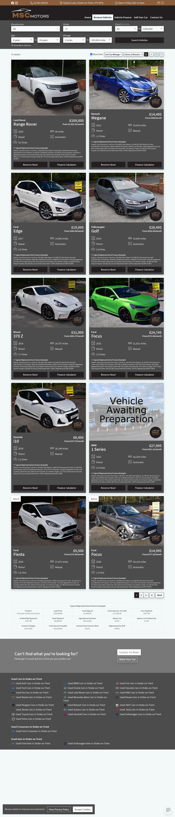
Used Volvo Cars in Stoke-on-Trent (33, 718)
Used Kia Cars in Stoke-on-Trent (32, 692)
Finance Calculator (66, 164)
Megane (98, 117)
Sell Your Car (141, 17)
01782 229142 (41, 2)
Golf (95, 231)
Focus (96, 336)
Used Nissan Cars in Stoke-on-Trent (138, 697)
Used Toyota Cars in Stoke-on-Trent (34, 714)
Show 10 (132, 54)
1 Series (98, 449)
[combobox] (35, 28)
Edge (18, 231)
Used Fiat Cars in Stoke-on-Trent (136, 683)
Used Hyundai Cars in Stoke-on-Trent (139, 687)
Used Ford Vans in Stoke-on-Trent (33, 743)
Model (66, 24)
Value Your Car (127, 659)
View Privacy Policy (59, 809)
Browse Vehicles (103, 17)
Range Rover (25, 124)
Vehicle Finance (123, 17)
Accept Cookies (83, 809)
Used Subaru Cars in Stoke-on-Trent (86, 709)
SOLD (16, 498)
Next (159, 595)
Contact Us (156, 17)
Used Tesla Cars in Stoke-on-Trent (137, 709)
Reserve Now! (30, 164)
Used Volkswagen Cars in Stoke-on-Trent (140, 714)
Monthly (125, 24)
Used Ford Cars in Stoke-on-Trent (33, 687)
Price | (122, 24)
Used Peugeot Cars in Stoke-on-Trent (35, 704)
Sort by (112, 54)
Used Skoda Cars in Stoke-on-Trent (34, 709)
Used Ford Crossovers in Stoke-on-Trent (36, 731)
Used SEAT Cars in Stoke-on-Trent (137, 704)
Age (13, 35)
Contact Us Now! (129, 652)
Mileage (67, 35)
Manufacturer (17, 24)
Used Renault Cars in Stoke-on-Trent (86, 704)
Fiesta (19, 554)
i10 (16, 441)
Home (88, 17)
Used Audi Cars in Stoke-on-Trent (33, 683)
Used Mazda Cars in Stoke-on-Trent (34, 697)
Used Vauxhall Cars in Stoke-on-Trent (87, 714)
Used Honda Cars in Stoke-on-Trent (86, 687)
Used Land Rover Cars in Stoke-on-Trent (88, 692)
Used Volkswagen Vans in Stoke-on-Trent (89, 743)
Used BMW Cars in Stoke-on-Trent (85, 683)
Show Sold (97, 54)
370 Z (18, 336)
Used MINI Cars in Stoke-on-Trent (137, 692)
